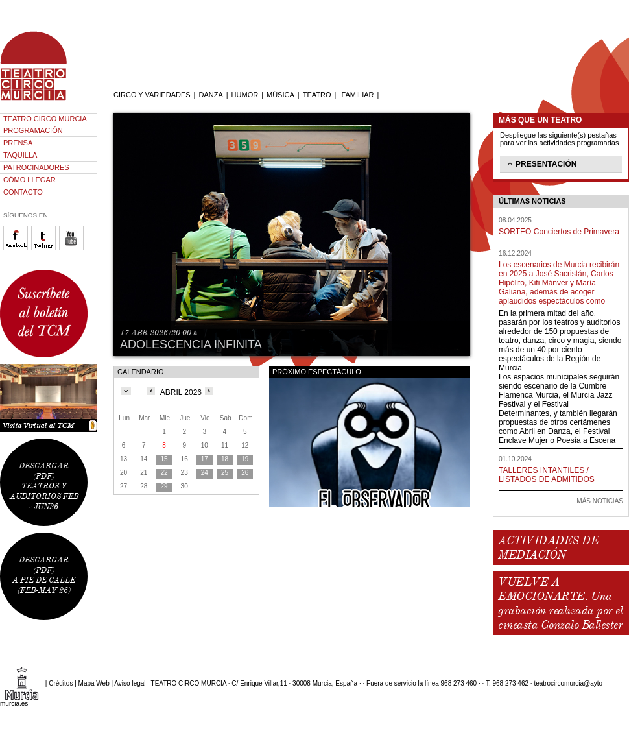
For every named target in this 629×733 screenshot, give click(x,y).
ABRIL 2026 (181, 392)
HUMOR (245, 95)
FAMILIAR (357, 95)
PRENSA (17, 143)
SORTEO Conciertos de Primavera (559, 231)
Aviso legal (129, 683)
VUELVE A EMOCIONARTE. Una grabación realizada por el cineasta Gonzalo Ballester (560, 603)
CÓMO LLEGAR (29, 180)
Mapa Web (94, 683)
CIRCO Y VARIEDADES (152, 95)
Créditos (61, 683)
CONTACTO (23, 192)
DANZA (210, 95)
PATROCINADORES (36, 167)
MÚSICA (280, 95)
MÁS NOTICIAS (599, 501)
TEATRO (317, 95)
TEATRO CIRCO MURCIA (45, 119)
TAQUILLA (20, 155)
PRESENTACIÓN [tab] (540, 163)
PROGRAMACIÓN (33, 130)
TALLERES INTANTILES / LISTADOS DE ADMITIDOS (547, 475)
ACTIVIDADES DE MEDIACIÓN (548, 547)
